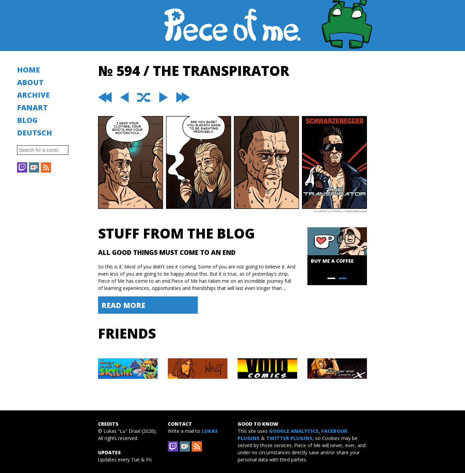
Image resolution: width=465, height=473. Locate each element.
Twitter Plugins (289, 438)
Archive (33, 95)
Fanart (32, 107)
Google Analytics (294, 431)
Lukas (210, 431)
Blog (27, 120)
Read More (123, 305)
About (30, 82)
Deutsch (34, 132)
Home (28, 70)
